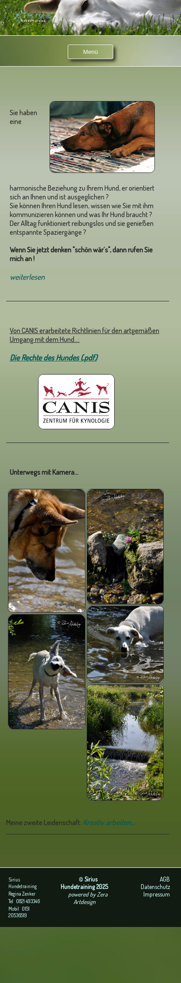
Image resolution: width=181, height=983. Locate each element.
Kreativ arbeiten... (109, 822)
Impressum (156, 894)
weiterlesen (27, 276)
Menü (90, 52)
